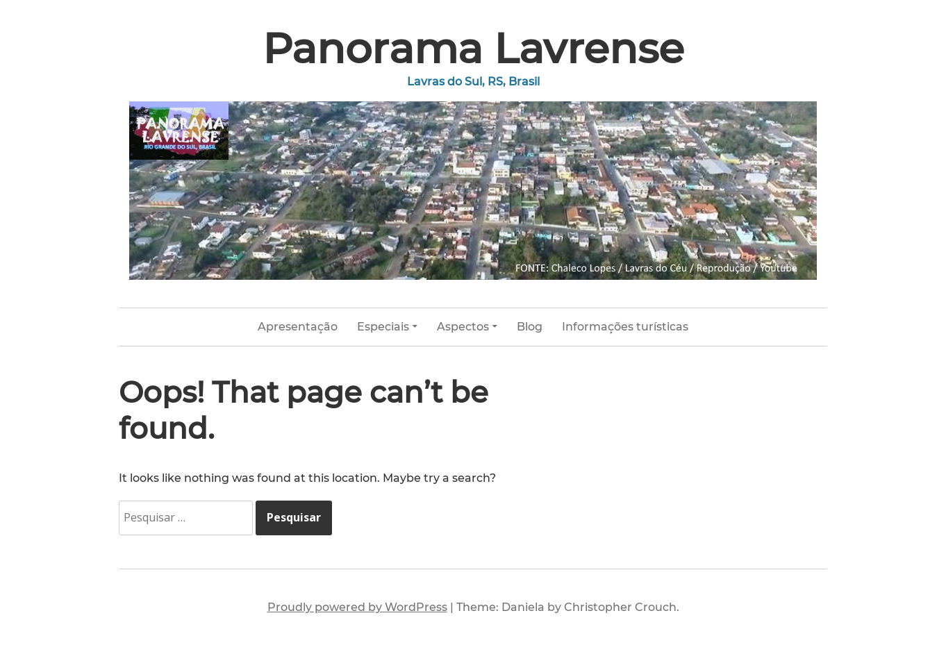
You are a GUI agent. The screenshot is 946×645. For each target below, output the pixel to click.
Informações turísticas (625, 326)
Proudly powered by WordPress (357, 607)
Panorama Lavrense (473, 48)
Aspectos (463, 326)
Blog (529, 326)
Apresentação (298, 326)
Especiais (383, 326)
